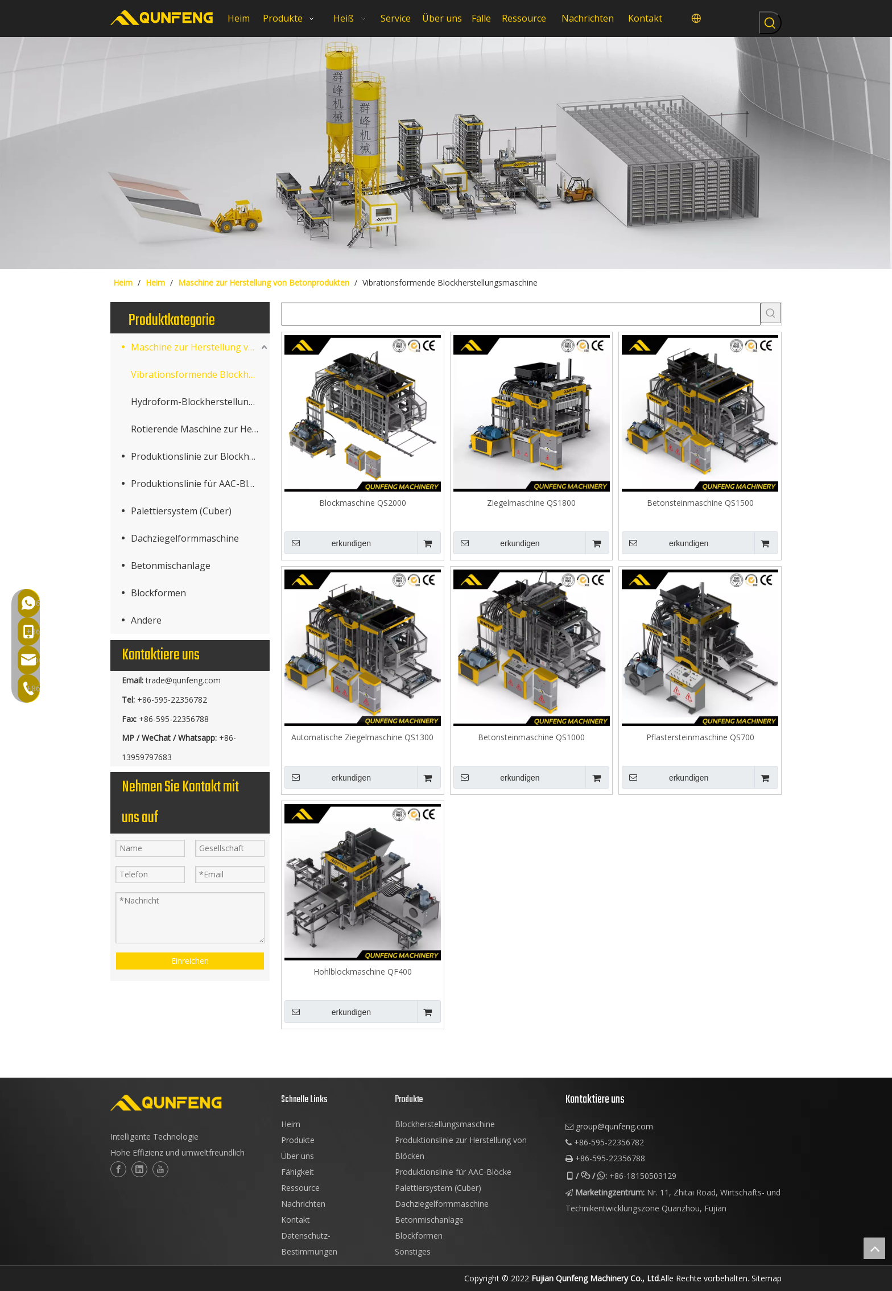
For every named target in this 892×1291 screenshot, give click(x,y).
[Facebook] (118, 1169)
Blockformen (158, 593)
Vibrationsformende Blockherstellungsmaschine (200, 374)
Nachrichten (303, 1203)
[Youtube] (160, 1169)
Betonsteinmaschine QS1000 (531, 737)
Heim (290, 1124)
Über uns (297, 1155)
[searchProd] (521, 314)
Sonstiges (413, 1251)
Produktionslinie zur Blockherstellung (200, 456)
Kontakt (295, 1219)
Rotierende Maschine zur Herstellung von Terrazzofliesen (200, 429)
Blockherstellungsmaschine (445, 1124)
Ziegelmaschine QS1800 (531, 502)
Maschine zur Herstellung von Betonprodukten (200, 347)
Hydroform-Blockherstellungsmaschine (200, 401)
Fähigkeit (297, 1171)
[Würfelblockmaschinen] (446, 153)
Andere (146, 620)
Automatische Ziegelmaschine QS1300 (362, 737)
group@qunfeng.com (614, 1126)
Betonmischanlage (170, 565)
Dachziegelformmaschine (185, 538)
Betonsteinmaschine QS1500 (700, 502)
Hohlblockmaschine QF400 (362, 971)
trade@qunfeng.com (183, 680)
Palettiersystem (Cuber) (181, 511)
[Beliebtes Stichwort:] (770, 22)
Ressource (300, 1187)
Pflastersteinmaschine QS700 (700, 737)
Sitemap (766, 1278)
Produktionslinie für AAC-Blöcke (199, 483)
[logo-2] (190, 1102)
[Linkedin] (139, 1169)
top (874, 1248)
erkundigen (327, 542)
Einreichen (190, 960)
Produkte (298, 1140)
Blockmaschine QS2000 (362, 502)
